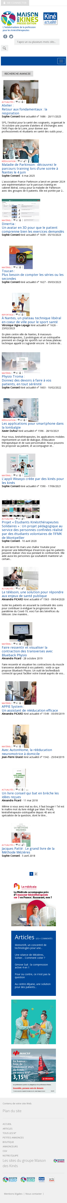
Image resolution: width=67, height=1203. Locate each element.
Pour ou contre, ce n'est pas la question (32, 975)
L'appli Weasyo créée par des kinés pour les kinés (33, 481)
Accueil (7, 1124)
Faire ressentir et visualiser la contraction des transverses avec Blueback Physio (27, 651)
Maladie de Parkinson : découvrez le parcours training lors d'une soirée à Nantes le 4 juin (30, 168)
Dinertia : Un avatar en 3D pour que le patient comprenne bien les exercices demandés (33, 228)
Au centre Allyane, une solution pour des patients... (33, 985)
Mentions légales (13, 1194)
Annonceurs (10, 1146)
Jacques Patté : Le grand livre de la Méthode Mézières (28, 850)
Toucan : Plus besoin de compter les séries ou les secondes (33, 275)
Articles (8, 1128)
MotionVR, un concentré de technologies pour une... (30, 946)
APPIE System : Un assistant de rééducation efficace (30, 708)
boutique (8, 1142)
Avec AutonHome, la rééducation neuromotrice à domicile (27, 752)
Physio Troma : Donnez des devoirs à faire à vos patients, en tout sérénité (26, 380)
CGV (5, 1151)
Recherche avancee (17, 73)
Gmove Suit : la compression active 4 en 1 (31, 966)
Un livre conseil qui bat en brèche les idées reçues (30, 795)
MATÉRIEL (6, 220)
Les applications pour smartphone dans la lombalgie (33, 425)
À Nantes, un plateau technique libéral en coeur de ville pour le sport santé (31, 320)
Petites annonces (13, 1137)
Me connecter (15, 2)
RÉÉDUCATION (8, 161)
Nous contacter (34, 1194)
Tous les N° (9, 1133)
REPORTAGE (7, 314)
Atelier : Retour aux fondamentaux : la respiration (24, 109)
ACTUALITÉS (7, 102)
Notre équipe (10, 1155)
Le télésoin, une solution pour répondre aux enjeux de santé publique (32, 594)
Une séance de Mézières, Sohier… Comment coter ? (30, 956)
